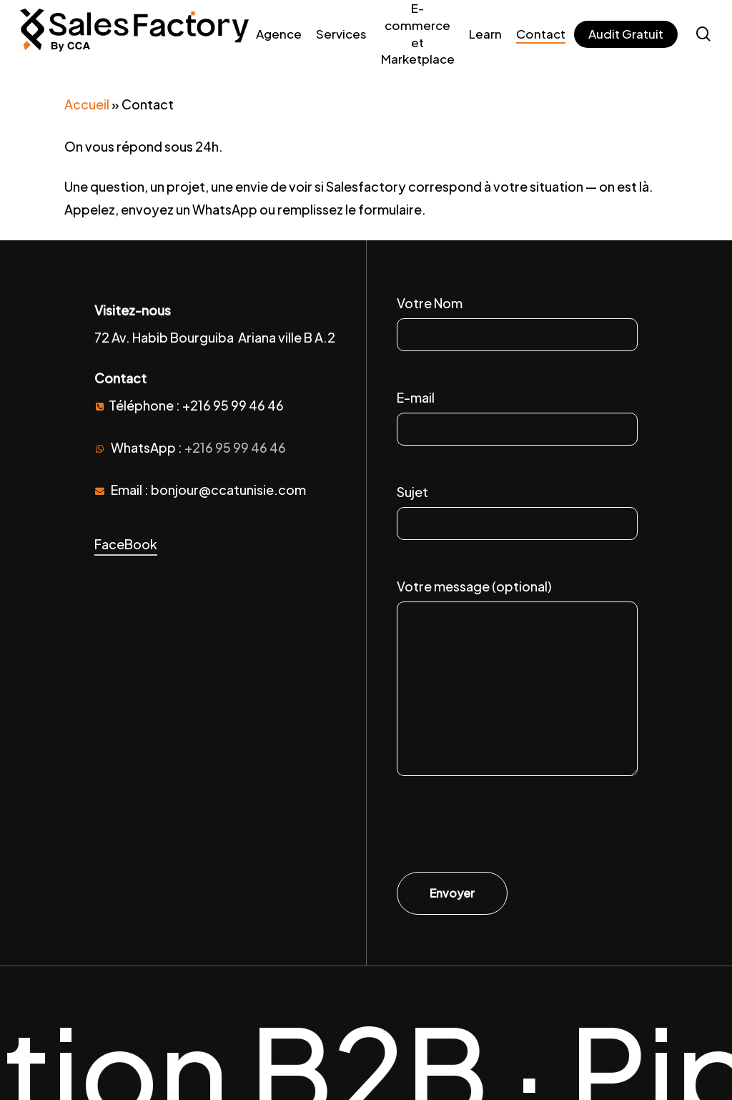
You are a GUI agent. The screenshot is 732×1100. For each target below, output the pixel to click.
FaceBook (125, 544)
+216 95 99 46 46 (235, 447)
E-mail (517, 419)
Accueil (86, 104)
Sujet (517, 513)
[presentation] (505, 830)
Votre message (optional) (517, 682)
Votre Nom (517, 325)
